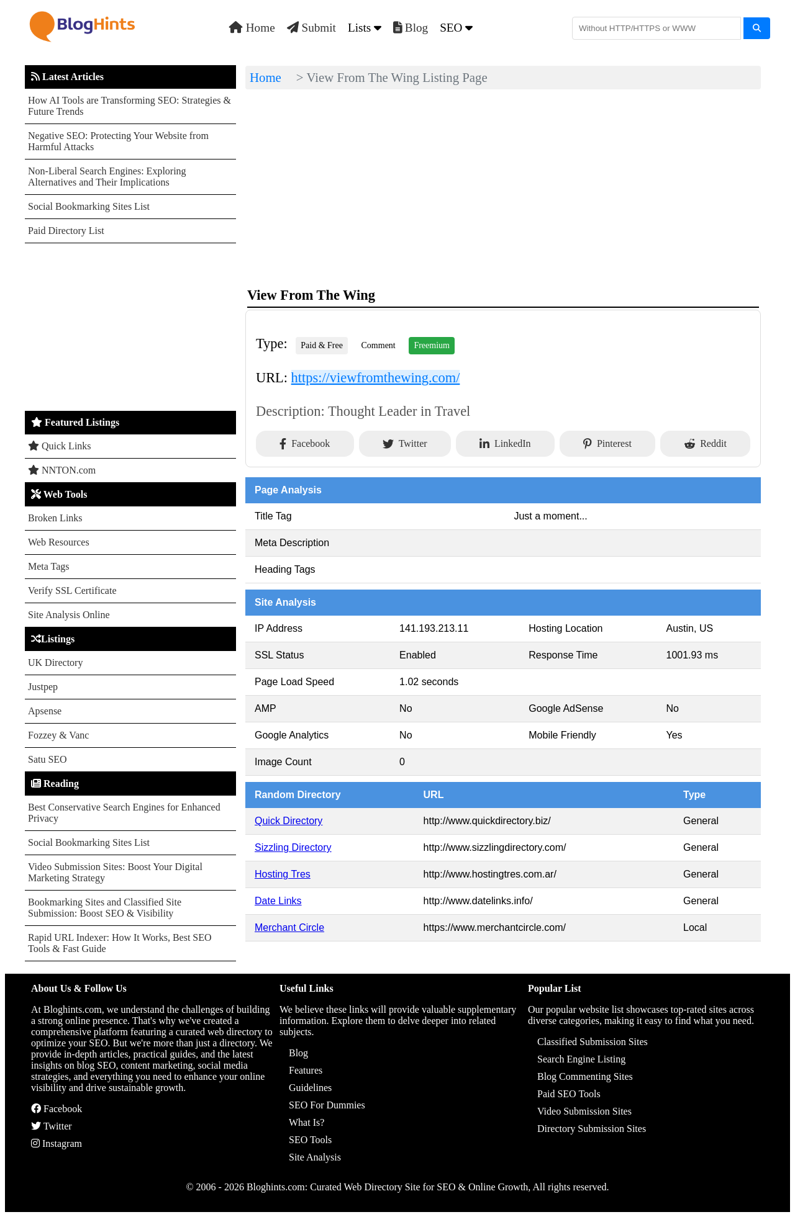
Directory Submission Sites (591, 1128)
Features (305, 1070)
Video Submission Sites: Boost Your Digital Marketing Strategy (115, 872)
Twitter (51, 1126)
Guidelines (310, 1087)
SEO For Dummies (327, 1105)
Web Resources (58, 542)
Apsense (44, 711)
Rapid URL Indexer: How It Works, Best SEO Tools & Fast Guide (120, 943)
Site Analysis (315, 1157)
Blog (410, 27)
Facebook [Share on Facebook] (304, 443)
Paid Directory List (66, 230)
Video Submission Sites (584, 1111)
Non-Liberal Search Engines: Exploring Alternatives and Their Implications (107, 176)
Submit (311, 27)
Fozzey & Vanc (58, 735)
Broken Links (55, 518)
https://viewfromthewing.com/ (375, 377)
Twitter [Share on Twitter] (405, 443)
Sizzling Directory (293, 847)
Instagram (56, 1143)
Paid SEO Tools (569, 1094)
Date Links (278, 901)
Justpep (43, 686)
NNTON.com (62, 470)
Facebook (56, 1108)
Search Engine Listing (581, 1059)
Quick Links (59, 446)
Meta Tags (49, 566)
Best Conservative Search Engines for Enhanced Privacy (124, 813)
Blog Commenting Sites (585, 1076)
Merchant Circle (289, 927)
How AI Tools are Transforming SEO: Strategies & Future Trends (129, 106)
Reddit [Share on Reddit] (705, 443)
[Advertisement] (130, 327)
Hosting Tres (283, 874)
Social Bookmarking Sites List (89, 206)
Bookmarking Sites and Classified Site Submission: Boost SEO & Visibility (104, 907)
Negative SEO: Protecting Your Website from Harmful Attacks (118, 141)
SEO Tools (310, 1139)
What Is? (306, 1122)
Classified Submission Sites (592, 1041)
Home (252, 27)
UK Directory (55, 662)
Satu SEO (47, 759)
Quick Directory (288, 820)
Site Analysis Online (69, 614)
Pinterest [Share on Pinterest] (607, 443)
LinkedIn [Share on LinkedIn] (505, 443)
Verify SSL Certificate (72, 590)
